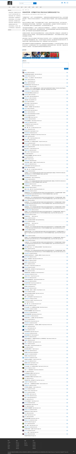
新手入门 (17, 442)
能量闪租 (26, 200)
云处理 (9, 445)
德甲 (22, 7)
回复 (67, 72)
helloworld (26, 143)
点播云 (9, 448)
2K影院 (26, 101)
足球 (25, 7)
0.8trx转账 (26, 235)
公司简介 (34, 442)
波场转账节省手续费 (28, 195)
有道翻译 (26, 136)
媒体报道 (34, 448)
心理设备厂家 (27, 98)
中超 (18, 7)
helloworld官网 (27, 175)
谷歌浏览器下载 (27, 253)
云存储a (9, 442)
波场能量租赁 (27, 205)
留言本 (14, 7)
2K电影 (26, 72)
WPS (25, 125)
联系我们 (34, 445)
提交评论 (66, 68)
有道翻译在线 (27, 385)
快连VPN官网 (27, 187)
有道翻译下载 (27, 122)
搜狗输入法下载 (27, 409)
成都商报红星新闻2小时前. (13, 24)
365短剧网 (26, 94)
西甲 (29, 7)
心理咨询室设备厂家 (28, 91)
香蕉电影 (26, 79)
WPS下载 (26, 115)
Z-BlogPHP (62, 452)
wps (25, 153)
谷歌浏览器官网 (27, 132)
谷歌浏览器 (26, 118)
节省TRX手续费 (27, 190)
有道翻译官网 (27, 160)
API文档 (17, 446)
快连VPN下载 (27, 277)
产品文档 (17, 445)
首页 (9, 7)
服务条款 (17, 448)
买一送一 (25, 442)
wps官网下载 (27, 214)
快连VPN (26, 129)
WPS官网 (26, 146)
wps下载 (26, 270)
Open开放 (26, 445)
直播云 (9, 446)
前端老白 (9, 453)
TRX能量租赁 (27, 86)
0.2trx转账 (26, 179)
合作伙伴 (34, 446)
